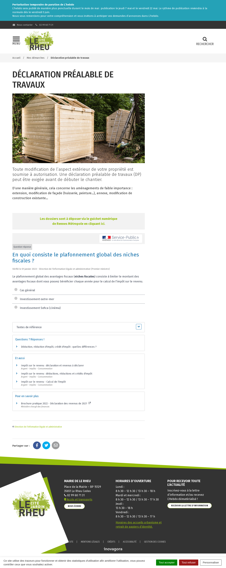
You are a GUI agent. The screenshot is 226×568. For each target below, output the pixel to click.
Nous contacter (22, 25)
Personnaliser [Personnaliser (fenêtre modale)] (211, 562)
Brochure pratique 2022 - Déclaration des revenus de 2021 (56, 403)
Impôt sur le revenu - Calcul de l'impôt (43, 381)
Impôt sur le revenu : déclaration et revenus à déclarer (52, 365)
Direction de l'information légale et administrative (38, 427)
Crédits (111, 541)
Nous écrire (74, 506)
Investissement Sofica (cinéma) (37, 308)
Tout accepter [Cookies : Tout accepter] (167, 562)
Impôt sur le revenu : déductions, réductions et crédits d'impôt (56, 373)
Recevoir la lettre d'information (189, 505)
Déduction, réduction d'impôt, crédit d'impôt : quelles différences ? (59, 346)
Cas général (24, 290)
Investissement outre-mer (34, 299)
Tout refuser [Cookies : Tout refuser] (189, 562)
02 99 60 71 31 (44, 25)
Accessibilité (129, 541)
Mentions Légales (90, 541)
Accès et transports (78, 499)
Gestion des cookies (155, 541)
